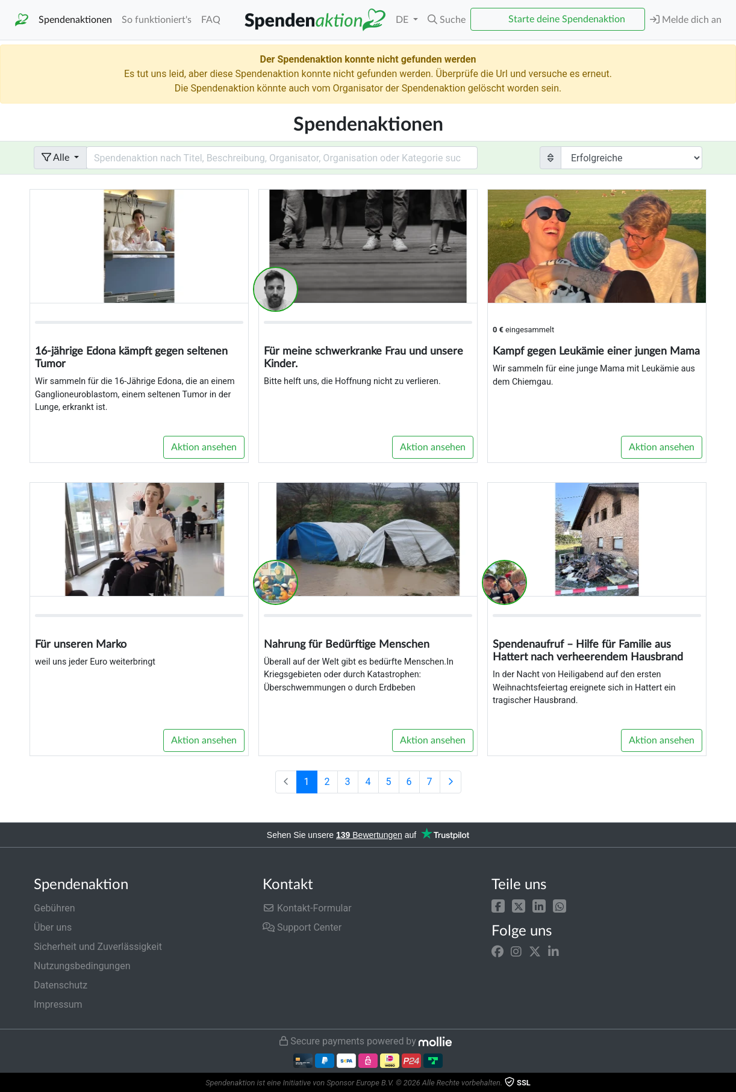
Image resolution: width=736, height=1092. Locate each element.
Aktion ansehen (204, 447)
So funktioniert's (157, 20)
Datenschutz (60, 985)
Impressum (58, 1004)
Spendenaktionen (75, 20)
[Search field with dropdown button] (282, 157)
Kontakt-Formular (307, 908)
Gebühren (54, 908)
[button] (498, 905)
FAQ (210, 20)
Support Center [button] (302, 927)
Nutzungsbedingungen (82, 966)
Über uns (53, 927)
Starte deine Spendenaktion (566, 19)
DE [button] (403, 20)
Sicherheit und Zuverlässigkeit (98, 946)
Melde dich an (686, 19)
